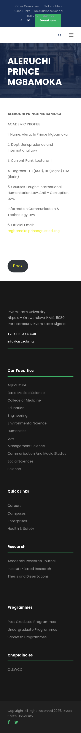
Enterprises (17, 521)
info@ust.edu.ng (21, 341)
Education (16, 407)
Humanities (17, 430)
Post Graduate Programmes (32, 621)
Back (17, 266)
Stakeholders (53, 6)
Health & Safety (21, 528)
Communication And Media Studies (37, 453)
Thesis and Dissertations (28, 576)
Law (11, 438)
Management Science (26, 445)
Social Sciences (20, 461)
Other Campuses (27, 6)
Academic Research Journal (32, 561)
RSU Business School (48, 11)
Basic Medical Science (26, 392)
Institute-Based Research (29, 568)
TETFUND (32, 16)
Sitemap (48, 16)
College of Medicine (24, 400)
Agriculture (17, 385)
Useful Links (22, 11)
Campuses (17, 513)
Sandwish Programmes (27, 637)
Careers (14, 505)
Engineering (17, 415)
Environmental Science (27, 423)
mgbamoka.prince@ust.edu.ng (34, 230)
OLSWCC (15, 669)
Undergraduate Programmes (32, 629)
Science (14, 468)
